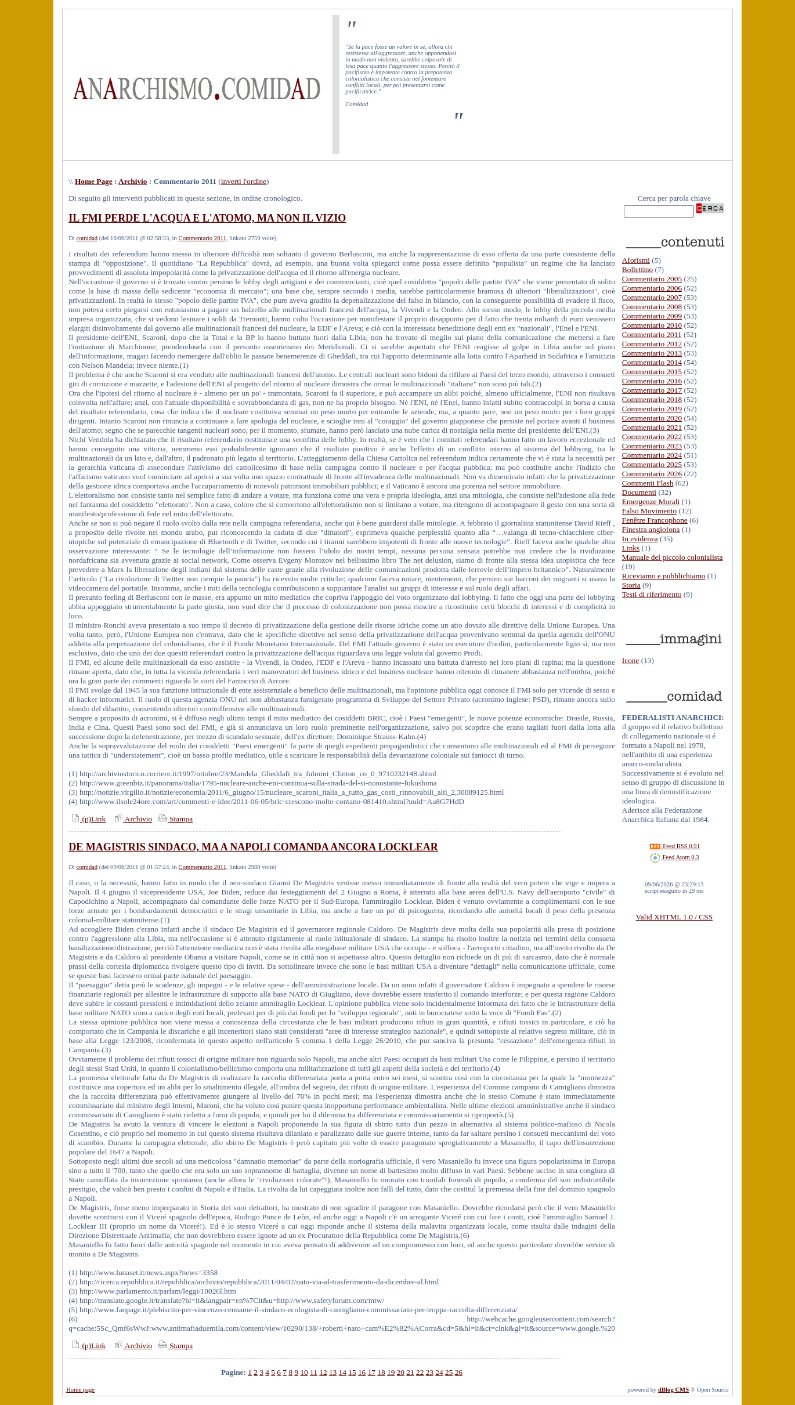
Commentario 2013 (652, 353)
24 (439, 1372)
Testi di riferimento (652, 594)
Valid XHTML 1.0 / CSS (674, 916)
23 (429, 1372)
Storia (631, 585)
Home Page (94, 181)
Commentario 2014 (652, 362)
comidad (86, 238)
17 (371, 1372)
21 (410, 1372)
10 (304, 1372)
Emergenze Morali (651, 501)
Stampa (174, 818)
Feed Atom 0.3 (674, 857)
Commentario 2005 (652, 278)
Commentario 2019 (652, 408)
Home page (80, 1389)
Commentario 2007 (652, 297)
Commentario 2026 (652, 473)
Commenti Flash (648, 483)
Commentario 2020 (652, 418)
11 (313, 1372)
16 (362, 1372)
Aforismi (636, 260)
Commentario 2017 (652, 390)
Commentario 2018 (652, 399)
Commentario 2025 (652, 464)
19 (391, 1372)
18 (381, 1372)
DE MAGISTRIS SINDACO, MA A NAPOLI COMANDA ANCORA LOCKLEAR (253, 847)
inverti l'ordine (243, 181)
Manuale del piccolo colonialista (672, 557)
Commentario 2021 (652, 427)
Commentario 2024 (652, 455)
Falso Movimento (649, 510)
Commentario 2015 (652, 371)
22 (420, 1372)
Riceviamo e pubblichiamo (664, 575)
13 (333, 1372)
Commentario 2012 (652, 343)
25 (449, 1372)
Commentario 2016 (652, 380)
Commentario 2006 (652, 288)
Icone (630, 660)
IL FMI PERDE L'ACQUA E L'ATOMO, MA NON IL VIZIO (207, 218)
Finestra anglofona (651, 529)
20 (400, 1372)
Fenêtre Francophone (655, 520)
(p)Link (87, 818)
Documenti (639, 492)
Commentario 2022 (652, 436)
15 (352, 1372)
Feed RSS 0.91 (674, 846)
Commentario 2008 (652, 306)
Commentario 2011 (202, 238)
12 (323, 1372)
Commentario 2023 (652, 445)
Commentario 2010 (652, 325)
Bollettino (637, 269)
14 (342, 1372)
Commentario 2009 (652, 316)
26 (458, 1372)
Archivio (132, 181)
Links (630, 548)
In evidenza (640, 538)
